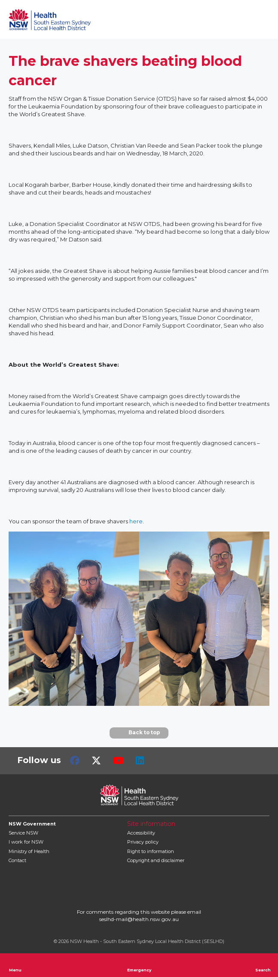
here (136, 521)
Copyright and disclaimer (155, 860)
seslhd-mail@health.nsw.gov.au (139, 919)
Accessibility (141, 833)
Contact (17, 860)
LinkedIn (140, 760)
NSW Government (32, 824)
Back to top (139, 733)
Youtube (118, 760)
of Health (29, 851)
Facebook (74, 760)
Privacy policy (143, 842)
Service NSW (23, 833)
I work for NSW (26, 842)
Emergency (139, 965)
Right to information (150, 851)
